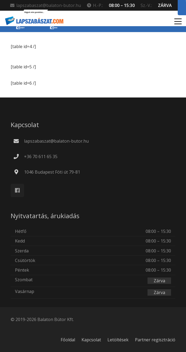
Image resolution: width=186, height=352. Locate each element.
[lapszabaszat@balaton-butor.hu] (18, 140)
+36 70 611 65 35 (40, 156)
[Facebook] (17, 190)
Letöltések (118, 340)
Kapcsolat (91, 340)
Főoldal (68, 340)
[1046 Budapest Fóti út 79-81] (18, 171)
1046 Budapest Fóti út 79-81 (52, 172)
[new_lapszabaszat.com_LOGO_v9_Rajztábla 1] (34, 21)
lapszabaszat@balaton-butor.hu (56, 141)
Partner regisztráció (155, 340)
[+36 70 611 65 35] (18, 156)
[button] (178, 21)
